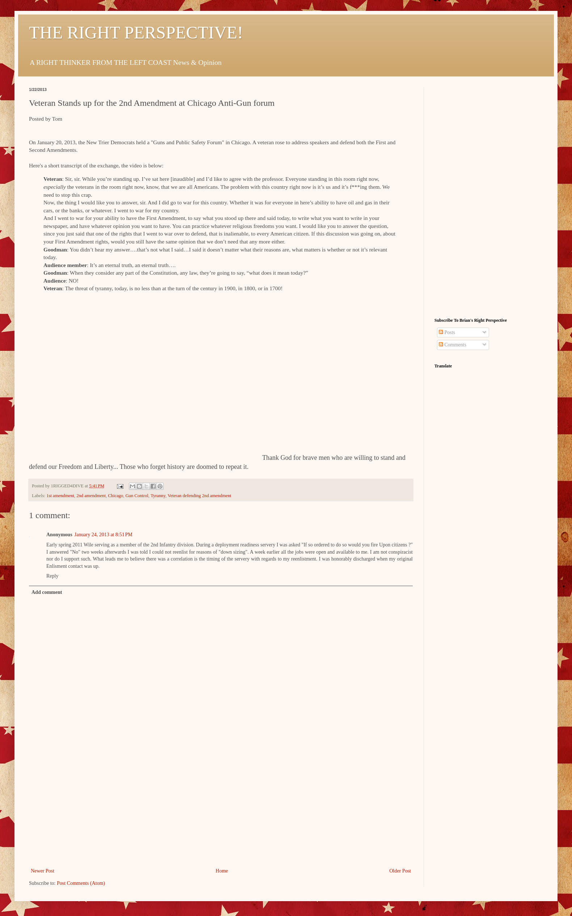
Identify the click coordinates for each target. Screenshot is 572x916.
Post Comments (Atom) (81, 883)
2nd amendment (91, 495)
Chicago (115, 495)
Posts (447, 332)
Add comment (46, 592)
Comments (452, 344)
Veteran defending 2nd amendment (199, 495)
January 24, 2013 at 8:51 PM (104, 534)
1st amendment (60, 495)
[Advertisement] (221, 812)
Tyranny (158, 495)
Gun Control (137, 495)
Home (222, 871)
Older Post (400, 871)
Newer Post (42, 871)
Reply (52, 576)
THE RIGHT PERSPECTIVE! (136, 32)
